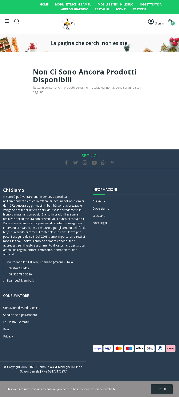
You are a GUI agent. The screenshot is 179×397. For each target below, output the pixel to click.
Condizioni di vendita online (21, 308)
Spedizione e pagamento (20, 315)
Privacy (8, 336)
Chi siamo (13, 190)
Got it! (162, 389)
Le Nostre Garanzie (16, 322)
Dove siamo (101, 208)
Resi (6, 329)
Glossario (99, 216)
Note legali (100, 223)
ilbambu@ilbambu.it (20, 280)
